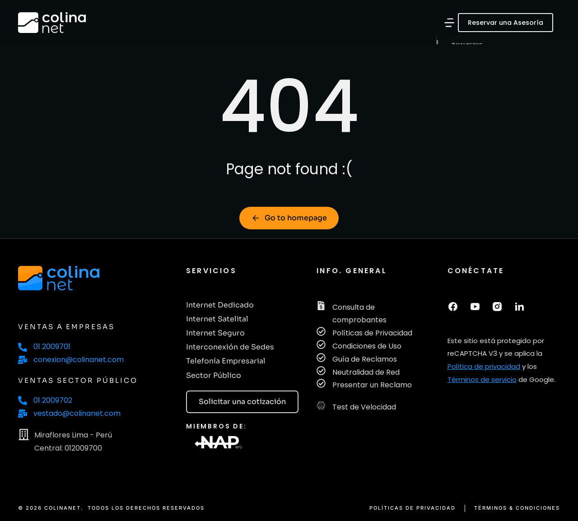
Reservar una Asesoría (505, 22)
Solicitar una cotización (242, 401)
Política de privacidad (483, 366)
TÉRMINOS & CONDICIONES (517, 508)
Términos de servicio (482, 379)
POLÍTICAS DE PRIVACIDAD (412, 508)
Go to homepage (289, 218)
